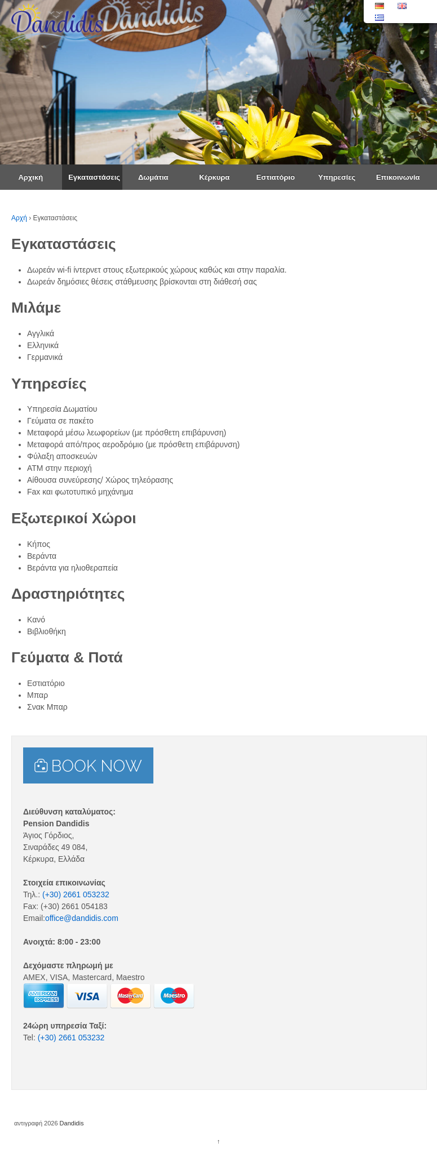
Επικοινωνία (398, 177)
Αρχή (19, 218)
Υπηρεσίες (336, 177)
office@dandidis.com (81, 918)
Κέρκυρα (214, 177)
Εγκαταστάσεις (94, 177)
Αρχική (30, 177)
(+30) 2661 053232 (75, 894)
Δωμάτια (153, 177)
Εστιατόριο (276, 177)
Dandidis (71, 1123)
